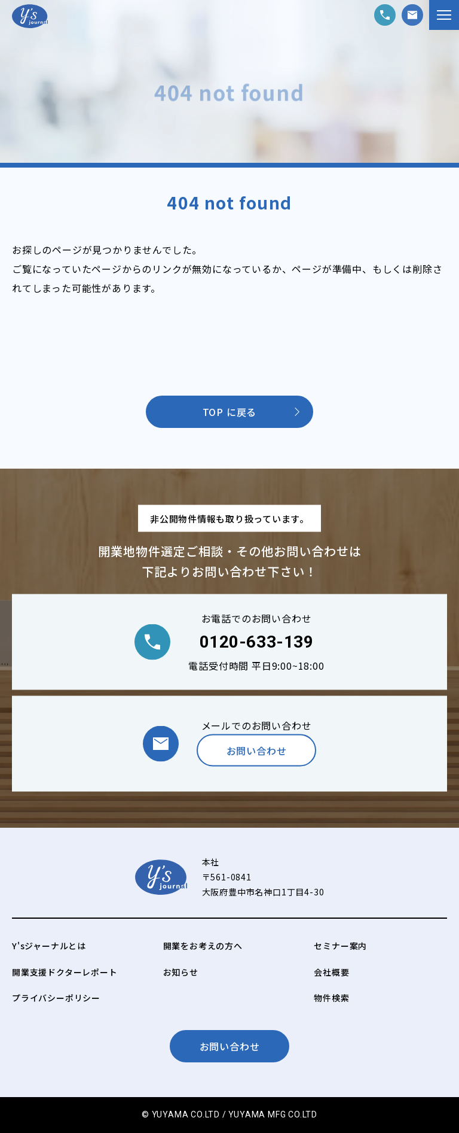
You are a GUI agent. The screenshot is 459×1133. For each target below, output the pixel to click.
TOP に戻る (230, 412)
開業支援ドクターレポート (65, 972)
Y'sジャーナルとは (49, 946)
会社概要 (331, 972)
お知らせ (180, 972)
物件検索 (331, 998)
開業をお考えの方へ (203, 946)
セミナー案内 (340, 946)
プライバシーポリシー (56, 998)
